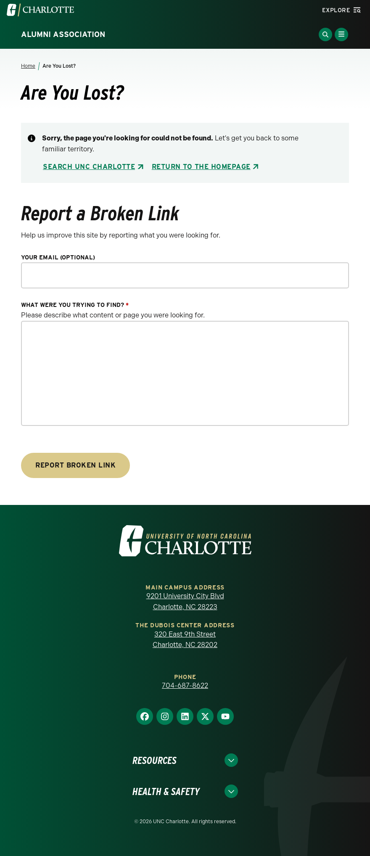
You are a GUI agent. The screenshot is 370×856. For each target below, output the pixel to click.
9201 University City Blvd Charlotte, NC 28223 (185, 601)
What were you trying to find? (75, 305)
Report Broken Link (75, 465)
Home (28, 66)
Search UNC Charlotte (89, 167)
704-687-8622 (185, 686)
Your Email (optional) (58, 257)
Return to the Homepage (201, 167)
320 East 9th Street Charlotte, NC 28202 (185, 639)
